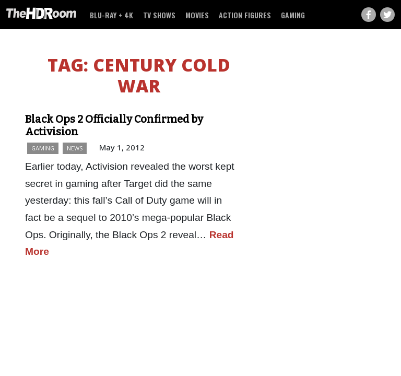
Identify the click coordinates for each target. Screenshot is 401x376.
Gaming (293, 14)
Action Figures (245, 14)
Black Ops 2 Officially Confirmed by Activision (114, 125)
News (74, 148)
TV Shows (159, 14)
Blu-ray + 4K (111, 14)
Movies (197, 14)
